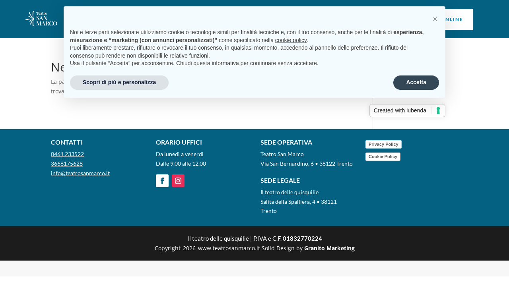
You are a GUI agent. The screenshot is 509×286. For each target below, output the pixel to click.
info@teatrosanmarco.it (80, 173)
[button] (435, 19)
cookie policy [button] (291, 40)
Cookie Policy (383, 156)
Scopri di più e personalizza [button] (119, 82)
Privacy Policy (383, 144)
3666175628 (67, 163)
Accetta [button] (416, 82)
